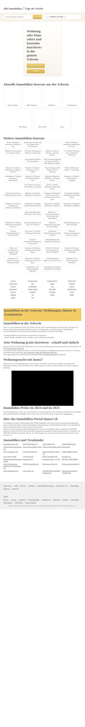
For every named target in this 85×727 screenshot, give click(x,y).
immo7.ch (77, 714)
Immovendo (66, 681)
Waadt (25, 661)
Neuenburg (65, 652)
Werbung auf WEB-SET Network (47, 723)
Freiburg (45, 649)
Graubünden (7, 652)
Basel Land (45, 647)
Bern (4, 649)
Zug (4, 663)
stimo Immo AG (28, 699)
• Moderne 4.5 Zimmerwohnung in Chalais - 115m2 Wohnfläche (23, 166)
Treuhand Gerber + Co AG (50, 689)
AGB (15, 714)
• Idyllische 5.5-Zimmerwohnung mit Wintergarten (19, 170)
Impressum (7, 714)
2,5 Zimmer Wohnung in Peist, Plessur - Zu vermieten (20, 575)
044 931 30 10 (33, 108)
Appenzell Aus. (27, 647)
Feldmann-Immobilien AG (70, 694)
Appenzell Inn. (7, 647)
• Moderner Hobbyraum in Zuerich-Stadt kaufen (18, 205)
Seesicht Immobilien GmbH (31, 681)
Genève (64, 649)
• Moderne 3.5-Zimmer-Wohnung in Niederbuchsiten (19, 185)
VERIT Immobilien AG (29, 694)
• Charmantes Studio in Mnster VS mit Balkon (17, 162)
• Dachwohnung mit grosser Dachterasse (16, 221)
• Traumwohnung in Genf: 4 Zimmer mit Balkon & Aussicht (21, 154)
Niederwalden (7, 655)
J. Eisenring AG (28, 686)
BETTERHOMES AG (29, 678)
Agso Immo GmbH (9, 686)
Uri (4, 661)
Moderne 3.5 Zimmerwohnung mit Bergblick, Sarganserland (20, 616)
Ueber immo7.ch (40, 714)
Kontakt (29, 714)
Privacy (21, 714)
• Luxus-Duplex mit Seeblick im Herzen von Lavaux (19, 178)
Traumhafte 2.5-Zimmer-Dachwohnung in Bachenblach (21, 331)
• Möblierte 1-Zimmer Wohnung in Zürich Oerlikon (19, 217)
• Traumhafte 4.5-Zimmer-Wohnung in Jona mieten (19, 189)
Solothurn (6, 658)
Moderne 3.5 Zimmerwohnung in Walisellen (20, 288)
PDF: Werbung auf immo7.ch (65, 723)
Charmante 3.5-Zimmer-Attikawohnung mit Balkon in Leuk (20, 445)
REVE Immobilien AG (48, 686)
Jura (24, 652)
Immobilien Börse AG (10, 678)
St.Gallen (26, 658)
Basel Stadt (65, 647)
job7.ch (69, 714)
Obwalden (26, 655)
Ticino (44, 658)
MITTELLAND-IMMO (68, 689)
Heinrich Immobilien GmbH (50, 681)
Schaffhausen (46, 655)
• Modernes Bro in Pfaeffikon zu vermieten (16, 213)
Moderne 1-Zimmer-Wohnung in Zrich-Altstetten (20, 362)
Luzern (44, 652)
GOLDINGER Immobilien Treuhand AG (50, 700)
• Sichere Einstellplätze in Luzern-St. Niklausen (18, 193)
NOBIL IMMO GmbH (68, 683)
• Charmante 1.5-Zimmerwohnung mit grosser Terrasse (21, 174)
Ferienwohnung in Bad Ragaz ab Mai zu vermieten (20, 402)
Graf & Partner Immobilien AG (12, 681)
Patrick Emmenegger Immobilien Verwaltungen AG (12, 695)
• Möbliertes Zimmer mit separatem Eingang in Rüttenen (21, 209)
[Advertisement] (42, 36)
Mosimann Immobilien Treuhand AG (69, 700)
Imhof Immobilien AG (10, 699)
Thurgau (64, 658)
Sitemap (61, 714)
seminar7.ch (7, 717)
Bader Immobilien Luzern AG (51, 683)
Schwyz (64, 655)
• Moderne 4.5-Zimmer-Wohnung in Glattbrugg (18, 146)
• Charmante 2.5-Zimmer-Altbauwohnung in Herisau (19, 197)
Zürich (64, 661)
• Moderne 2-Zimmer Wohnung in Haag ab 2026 (18, 150)
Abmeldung (52, 714)
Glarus (25, 649)
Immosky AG (66, 686)
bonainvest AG (27, 689)
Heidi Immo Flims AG (49, 694)
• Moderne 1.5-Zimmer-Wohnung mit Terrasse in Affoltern (21, 201)
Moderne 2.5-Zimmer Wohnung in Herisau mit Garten (21, 507)
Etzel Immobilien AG (29, 683)
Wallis (44, 661)
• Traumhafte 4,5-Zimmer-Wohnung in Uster (17, 158)
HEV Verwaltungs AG (10, 683)
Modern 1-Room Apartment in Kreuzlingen (20, 534)
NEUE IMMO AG (47, 678)
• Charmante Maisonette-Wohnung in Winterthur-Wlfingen (21, 182)
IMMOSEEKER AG (67, 678)
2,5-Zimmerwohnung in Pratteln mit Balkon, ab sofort (21, 479)
